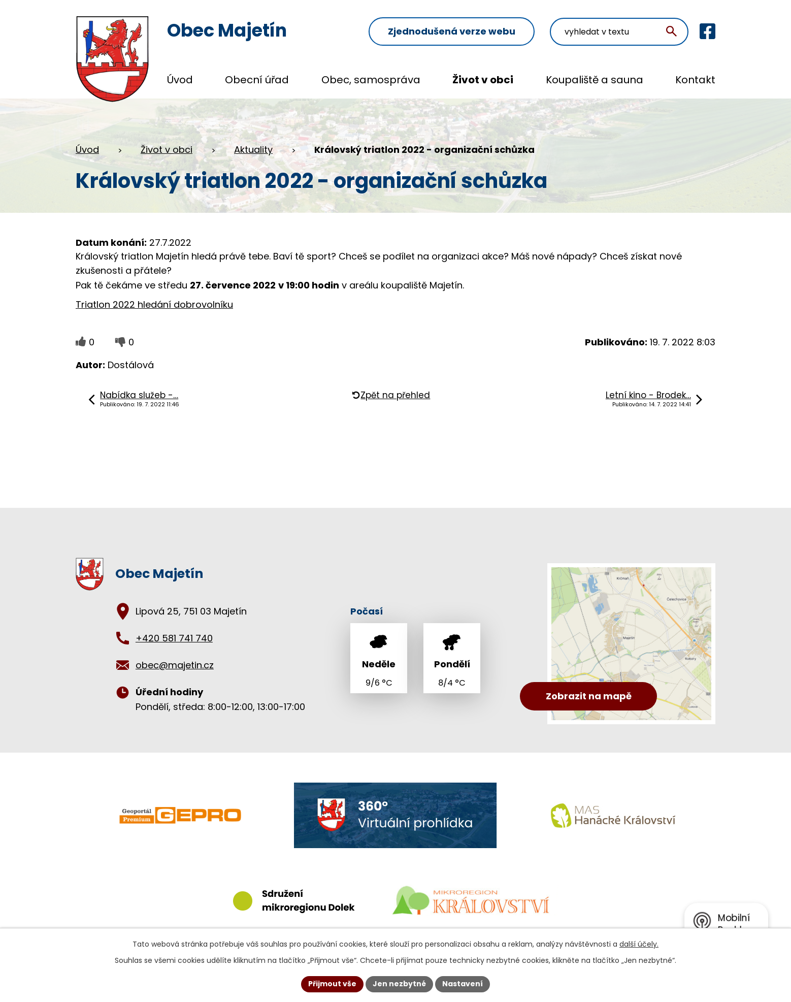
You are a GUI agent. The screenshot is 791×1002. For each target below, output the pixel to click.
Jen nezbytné (399, 984)
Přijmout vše (332, 984)
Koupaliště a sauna (594, 80)
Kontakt (695, 80)
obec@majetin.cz (175, 665)
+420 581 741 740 (174, 638)
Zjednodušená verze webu (451, 31)
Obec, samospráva (370, 80)
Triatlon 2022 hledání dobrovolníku (154, 304)
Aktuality (253, 149)
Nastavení (462, 984)
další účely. (638, 944)
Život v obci (482, 80)
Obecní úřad (257, 80)
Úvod (180, 80)
